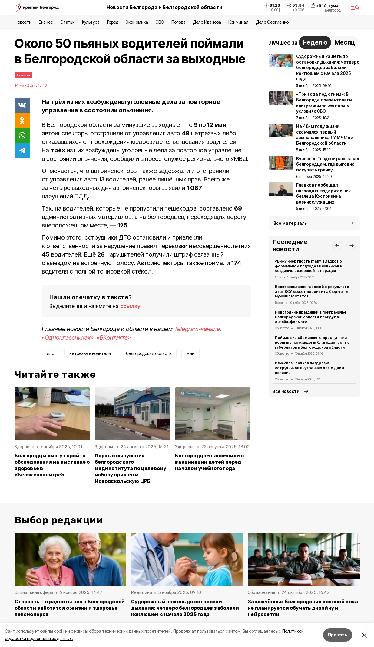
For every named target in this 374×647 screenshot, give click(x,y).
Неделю (315, 42)
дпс (50, 353)
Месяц (345, 42)
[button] (337, 245)
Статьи (67, 22)
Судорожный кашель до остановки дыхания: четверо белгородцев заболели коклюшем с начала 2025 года (185, 608)
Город (112, 22)
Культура (91, 22)
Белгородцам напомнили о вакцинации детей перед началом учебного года (209, 462)
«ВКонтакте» (114, 337)
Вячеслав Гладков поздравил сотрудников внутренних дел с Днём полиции (309, 368)
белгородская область (148, 353)
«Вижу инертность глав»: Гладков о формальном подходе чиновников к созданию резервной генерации (308, 266)
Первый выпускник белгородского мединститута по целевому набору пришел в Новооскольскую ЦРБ (131, 468)
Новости (23, 22)
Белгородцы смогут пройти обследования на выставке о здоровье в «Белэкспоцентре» (52, 465)
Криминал (238, 22)
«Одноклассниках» (68, 337)
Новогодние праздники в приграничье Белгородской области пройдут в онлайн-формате (310, 317)
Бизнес (46, 22)
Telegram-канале (197, 329)
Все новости (286, 391)
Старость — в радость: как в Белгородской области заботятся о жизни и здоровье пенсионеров (70, 608)
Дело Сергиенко (272, 22)
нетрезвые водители (90, 353)
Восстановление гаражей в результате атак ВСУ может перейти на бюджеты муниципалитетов (312, 291)
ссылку (130, 306)
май (190, 353)
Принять (337, 634)
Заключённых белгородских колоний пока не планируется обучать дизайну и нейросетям (303, 608)
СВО (159, 22)
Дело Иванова (207, 22)
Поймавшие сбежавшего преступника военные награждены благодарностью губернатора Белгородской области (312, 342)
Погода (178, 22)
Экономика (137, 22)
